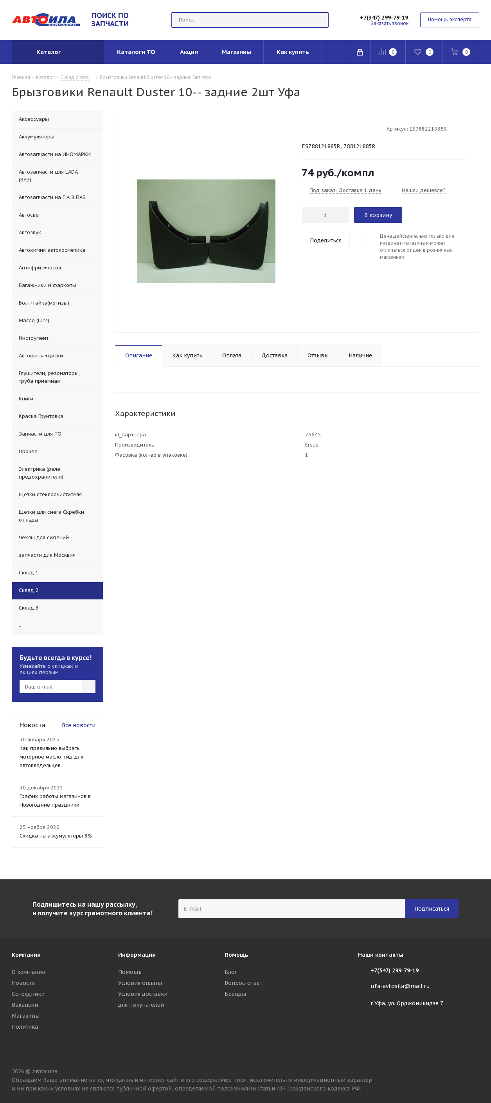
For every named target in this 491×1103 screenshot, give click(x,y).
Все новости (78, 725)
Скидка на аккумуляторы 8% (56, 835)
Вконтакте (473, 1072)
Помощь (130, 972)
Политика (25, 1026)
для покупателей (141, 1004)
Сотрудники (28, 993)
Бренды (235, 993)
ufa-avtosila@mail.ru (400, 986)
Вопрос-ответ (243, 982)
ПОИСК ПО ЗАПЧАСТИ (110, 19)
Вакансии (25, 1004)
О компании (28, 972)
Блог (231, 972)
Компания (26, 954)
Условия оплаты (140, 982)
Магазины (26, 1015)
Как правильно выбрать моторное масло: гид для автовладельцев (51, 757)
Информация (137, 954)
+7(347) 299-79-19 (384, 17)
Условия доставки (142, 993)
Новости (23, 982)
